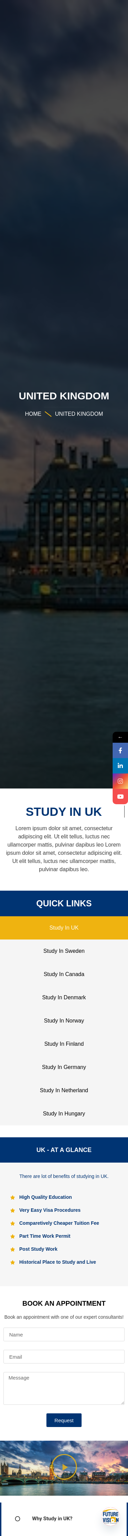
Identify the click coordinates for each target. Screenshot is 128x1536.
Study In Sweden (64, 951)
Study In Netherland (64, 1090)
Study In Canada (64, 974)
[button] (64, 1468)
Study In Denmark (64, 997)
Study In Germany (64, 1067)
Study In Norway (64, 1021)
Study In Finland (64, 1044)
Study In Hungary (64, 1113)
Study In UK (64, 928)
